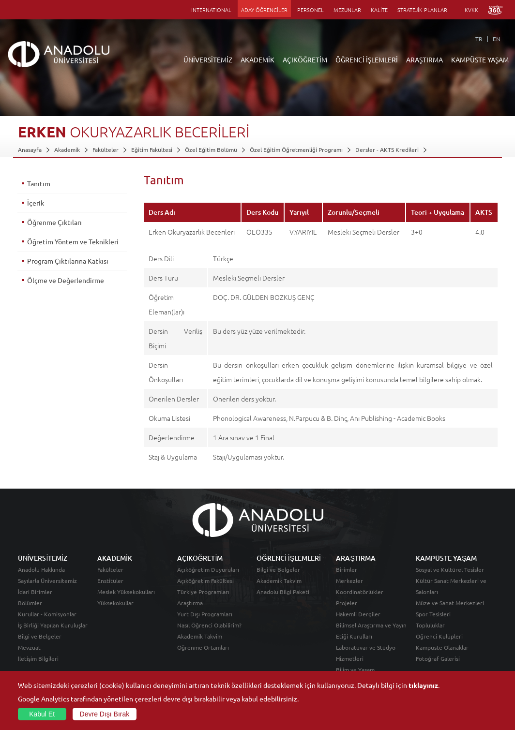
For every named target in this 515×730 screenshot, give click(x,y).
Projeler (346, 603)
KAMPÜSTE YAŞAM (480, 59)
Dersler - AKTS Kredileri (387, 149)
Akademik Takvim (199, 636)
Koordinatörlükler (359, 592)
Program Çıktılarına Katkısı (67, 260)
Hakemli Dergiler (358, 614)
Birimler (346, 569)
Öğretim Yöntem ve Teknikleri (73, 241)
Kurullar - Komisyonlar (47, 614)
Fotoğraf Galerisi (438, 658)
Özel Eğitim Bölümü (211, 149)
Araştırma (190, 603)
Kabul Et (42, 714)
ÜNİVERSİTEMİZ (207, 59)
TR (479, 39)
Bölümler (30, 603)
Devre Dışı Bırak (105, 714)
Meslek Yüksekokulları (126, 592)
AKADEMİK (257, 59)
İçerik (35, 202)
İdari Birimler (35, 592)
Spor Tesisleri (433, 614)
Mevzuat (29, 647)
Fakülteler (105, 149)
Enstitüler (110, 580)
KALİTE (379, 10)
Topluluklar (430, 625)
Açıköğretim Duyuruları (208, 569)
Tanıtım (38, 183)
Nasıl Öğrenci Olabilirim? (209, 625)
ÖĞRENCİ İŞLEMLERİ (366, 59)
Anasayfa (30, 149)
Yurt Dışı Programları (204, 614)
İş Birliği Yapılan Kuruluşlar (53, 625)
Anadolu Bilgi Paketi (283, 592)
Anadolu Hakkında (41, 569)
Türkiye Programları (203, 592)
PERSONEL (310, 10)
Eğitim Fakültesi (151, 149)
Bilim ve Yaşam (355, 669)
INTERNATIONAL (211, 10)
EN (496, 39)
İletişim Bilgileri (38, 658)
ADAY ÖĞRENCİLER (264, 10)
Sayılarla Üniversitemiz (47, 580)
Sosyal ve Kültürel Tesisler (450, 569)
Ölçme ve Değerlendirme (65, 280)
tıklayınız (423, 685)
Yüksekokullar (115, 603)
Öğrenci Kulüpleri (439, 636)
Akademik (67, 149)
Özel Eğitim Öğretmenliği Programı (296, 149)
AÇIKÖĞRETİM (305, 59)
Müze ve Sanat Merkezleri (450, 603)
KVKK (471, 10)
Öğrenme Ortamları (203, 647)
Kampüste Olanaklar (442, 647)
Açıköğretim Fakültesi (205, 580)
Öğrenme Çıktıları (54, 222)
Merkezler (349, 580)
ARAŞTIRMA (424, 59)
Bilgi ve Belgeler (39, 636)
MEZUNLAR (347, 10)
